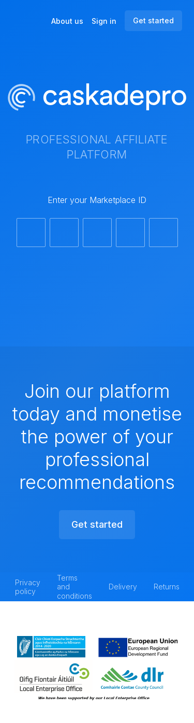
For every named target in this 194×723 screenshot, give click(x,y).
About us (67, 21)
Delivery (123, 586)
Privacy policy (27, 587)
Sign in (104, 21)
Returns (167, 586)
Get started (153, 20)
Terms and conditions (74, 586)
